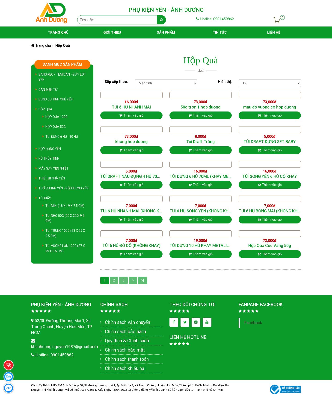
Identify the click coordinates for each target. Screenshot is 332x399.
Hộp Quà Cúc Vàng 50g (269, 245)
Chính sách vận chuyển (127, 322)
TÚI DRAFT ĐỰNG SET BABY (269, 141)
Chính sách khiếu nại (125, 368)
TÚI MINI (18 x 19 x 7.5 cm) (64, 206)
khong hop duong (131, 141)
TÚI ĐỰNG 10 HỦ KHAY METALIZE (200, 245)
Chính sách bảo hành (125, 331)
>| (142, 280)
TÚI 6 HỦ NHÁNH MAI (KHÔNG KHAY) (131, 211)
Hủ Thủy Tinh (49, 158)
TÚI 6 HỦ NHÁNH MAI (131, 107)
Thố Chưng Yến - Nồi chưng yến (64, 188)
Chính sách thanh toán (127, 359)
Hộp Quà (45, 109)
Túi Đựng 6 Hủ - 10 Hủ (61, 136)
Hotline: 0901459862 (215, 19)
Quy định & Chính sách (127, 340)
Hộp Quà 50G (55, 127)
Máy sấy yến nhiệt (53, 168)
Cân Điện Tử (48, 89)
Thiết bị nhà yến (52, 178)
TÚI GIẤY (45, 198)
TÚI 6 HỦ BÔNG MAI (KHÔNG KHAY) (270, 211)
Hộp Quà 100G (56, 117)
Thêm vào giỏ (131, 115)
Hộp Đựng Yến (50, 149)
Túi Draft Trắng (200, 141)
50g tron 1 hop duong (200, 107)
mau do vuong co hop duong (269, 107)
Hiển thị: (225, 81)
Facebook (253, 322)
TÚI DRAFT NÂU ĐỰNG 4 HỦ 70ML (131, 176)
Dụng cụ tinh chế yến (56, 99)
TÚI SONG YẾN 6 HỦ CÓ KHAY (269, 176)
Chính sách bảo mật (125, 350)
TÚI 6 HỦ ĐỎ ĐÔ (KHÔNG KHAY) (131, 245)
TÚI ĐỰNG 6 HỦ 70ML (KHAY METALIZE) (200, 176)
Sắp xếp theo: (116, 81)
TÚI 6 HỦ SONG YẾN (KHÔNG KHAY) (200, 211)
